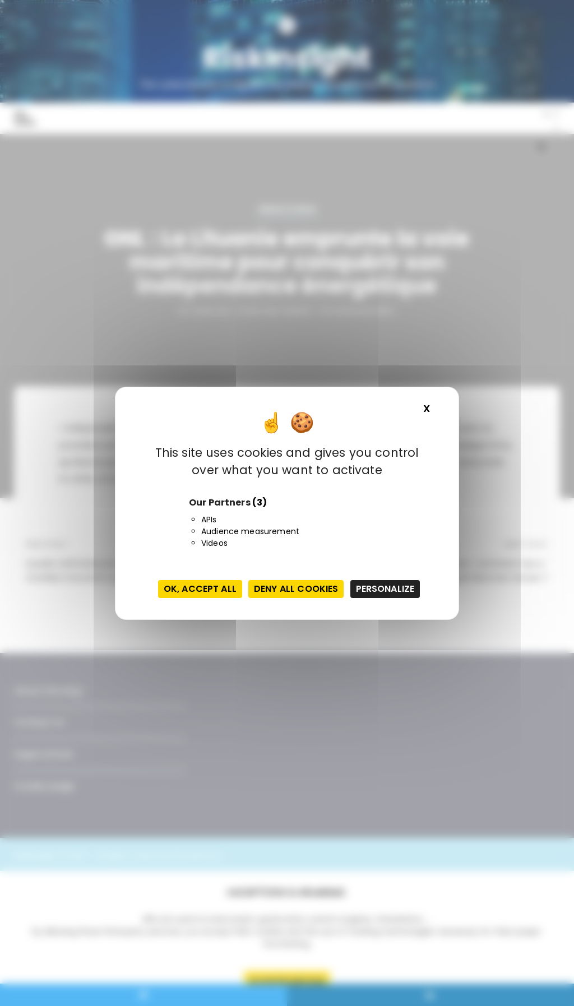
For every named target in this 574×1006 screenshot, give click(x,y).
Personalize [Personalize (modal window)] (385, 588)
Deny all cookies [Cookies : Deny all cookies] (296, 588)
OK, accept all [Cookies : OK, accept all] (200, 588)
